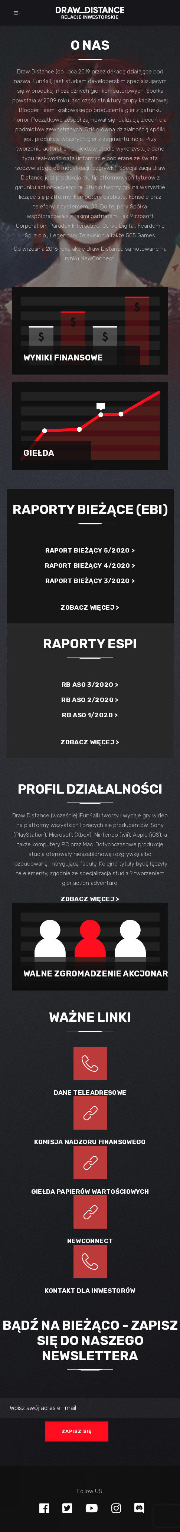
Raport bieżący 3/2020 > (90, 580)
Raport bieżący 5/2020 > (90, 550)
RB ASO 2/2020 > (89, 700)
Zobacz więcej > (89, 607)
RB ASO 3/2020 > (90, 684)
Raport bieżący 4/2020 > (90, 565)
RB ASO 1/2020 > (90, 715)
